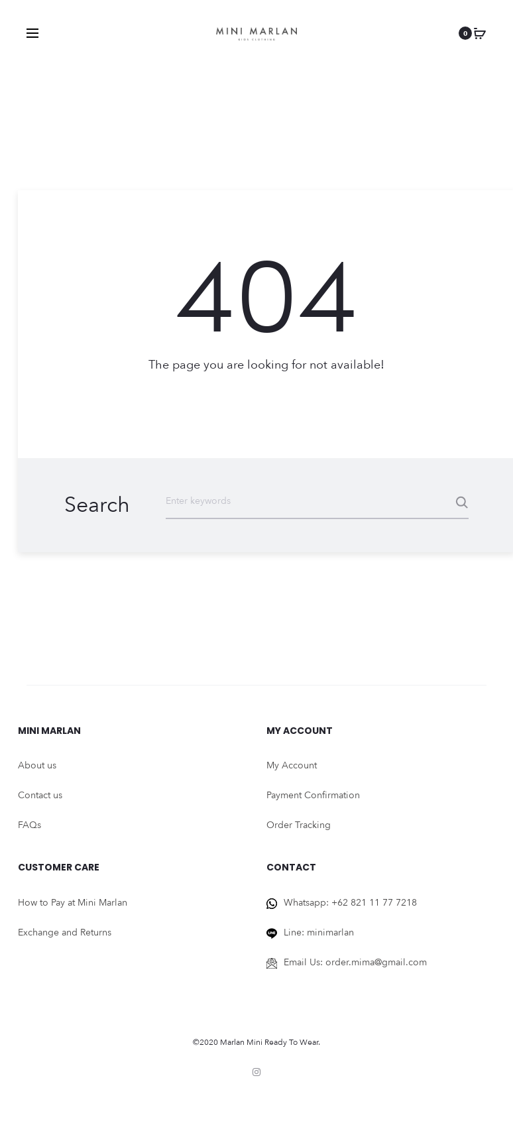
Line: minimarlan (319, 932)
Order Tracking (298, 825)
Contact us (40, 795)
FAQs (29, 825)
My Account (291, 765)
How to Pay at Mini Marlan (72, 902)
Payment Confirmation (313, 795)
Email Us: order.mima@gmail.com (355, 962)
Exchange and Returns (64, 932)
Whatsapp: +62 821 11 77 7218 (350, 902)
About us (37, 765)
